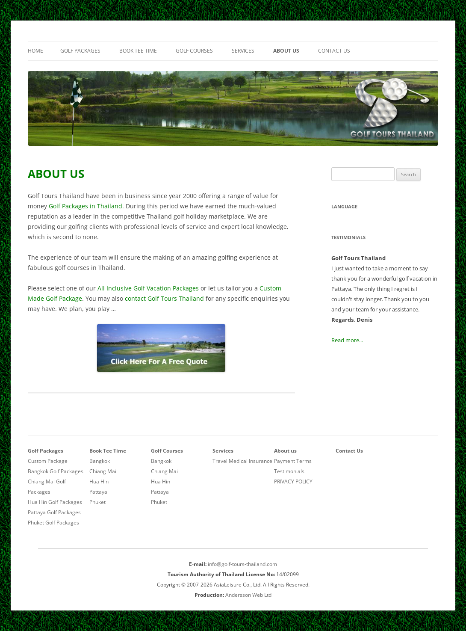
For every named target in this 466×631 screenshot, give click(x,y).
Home (35, 50)
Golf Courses (194, 50)
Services (243, 50)
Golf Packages (80, 50)
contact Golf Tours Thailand (164, 298)
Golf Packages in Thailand (85, 206)
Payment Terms (293, 461)
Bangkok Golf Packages (55, 471)
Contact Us (334, 50)
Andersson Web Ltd (248, 594)
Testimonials (289, 471)
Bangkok (99, 461)
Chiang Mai (102, 471)
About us (286, 50)
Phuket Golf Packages (53, 522)
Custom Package (48, 461)
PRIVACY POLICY (293, 481)
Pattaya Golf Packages (54, 512)
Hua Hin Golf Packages (55, 502)
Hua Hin (99, 481)
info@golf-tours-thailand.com (242, 564)
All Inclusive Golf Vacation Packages (148, 288)
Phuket (97, 502)
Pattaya (98, 491)
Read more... (347, 340)
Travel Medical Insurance (242, 461)
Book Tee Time (138, 50)
